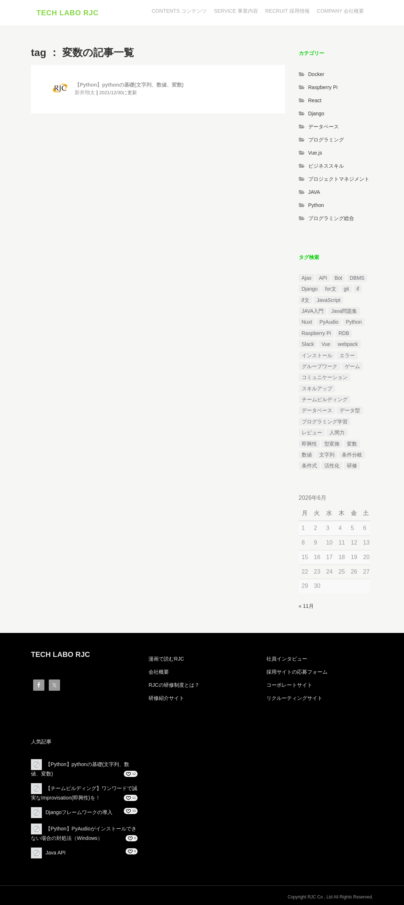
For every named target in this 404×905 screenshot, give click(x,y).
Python (316, 205)
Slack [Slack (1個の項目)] (308, 344)
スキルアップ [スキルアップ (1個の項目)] (317, 388)
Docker (316, 74)
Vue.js (315, 153)
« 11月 (306, 606)
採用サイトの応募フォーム (297, 672)
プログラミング (326, 140)
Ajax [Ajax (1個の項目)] (307, 278)
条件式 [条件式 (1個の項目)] (309, 466)
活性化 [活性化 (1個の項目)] (332, 466)
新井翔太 (85, 92)
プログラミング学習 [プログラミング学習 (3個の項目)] (325, 421)
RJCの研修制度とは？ (173, 685)
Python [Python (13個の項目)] (354, 322)
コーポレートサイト (289, 685)
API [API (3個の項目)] (323, 278)
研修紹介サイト (166, 698)
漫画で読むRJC (166, 659)
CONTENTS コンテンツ (179, 11)
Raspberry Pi (323, 87)
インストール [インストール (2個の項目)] (317, 355)
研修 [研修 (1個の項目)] (352, 466)
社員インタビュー (286, 659)
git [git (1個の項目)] (346, 289)
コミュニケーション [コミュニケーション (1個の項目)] (325, 377)
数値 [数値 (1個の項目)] (307, 455)
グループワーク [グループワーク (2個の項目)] (319, 366)
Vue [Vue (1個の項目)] (325, 344)
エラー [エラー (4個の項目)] (347, 355)
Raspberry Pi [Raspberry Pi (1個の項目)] (316, 333)
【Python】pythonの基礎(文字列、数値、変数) (129, 85)
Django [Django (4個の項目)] (310, 289)
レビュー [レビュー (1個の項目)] (312, 432)
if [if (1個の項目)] (357, 289)
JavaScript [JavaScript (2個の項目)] (328, 300)
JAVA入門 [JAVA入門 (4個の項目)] (313, 311)
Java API (55, 853)
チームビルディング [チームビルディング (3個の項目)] (325, 399)
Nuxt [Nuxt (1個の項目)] (307, 322)
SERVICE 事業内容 (236, 11)
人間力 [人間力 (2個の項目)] (337, 432)
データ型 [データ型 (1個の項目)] (350, 410)
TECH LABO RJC (67, 13)
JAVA (314, 192)
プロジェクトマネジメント (338, 179)
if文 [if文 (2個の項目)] (305, 300)
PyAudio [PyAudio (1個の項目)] (329, 322)
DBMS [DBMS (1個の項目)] (357, 278)
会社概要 (158, 672)
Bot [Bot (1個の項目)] (338, 278)
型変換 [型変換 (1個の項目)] (332, 444)
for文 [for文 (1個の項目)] (330, 289)
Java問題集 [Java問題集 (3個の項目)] (344, 311)
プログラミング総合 (331, 218)
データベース (323, 126)
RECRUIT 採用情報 (287, 11)
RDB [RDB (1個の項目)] (343, 333)
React (315, 100)
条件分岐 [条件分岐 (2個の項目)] (352, 455)
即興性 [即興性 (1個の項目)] (309, 444)
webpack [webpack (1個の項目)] (348, 344)
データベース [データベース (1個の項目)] (317, 410)
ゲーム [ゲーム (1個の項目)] (352, 366)
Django (316, 113)
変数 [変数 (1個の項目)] (352, 444)
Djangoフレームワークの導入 (78, 812)
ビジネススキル (326, 166)
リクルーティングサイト (294, 698)
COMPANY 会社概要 (340, 11)
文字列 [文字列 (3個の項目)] (326, 455)
